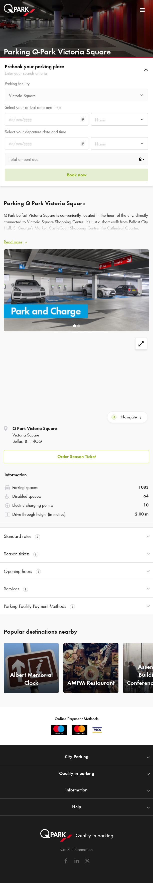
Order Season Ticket (76, 456)
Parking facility (17, 83)
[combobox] (76, 96)
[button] (76, 70)
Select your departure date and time (35, 131)
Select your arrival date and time (33, 107)
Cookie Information (76, 849)
